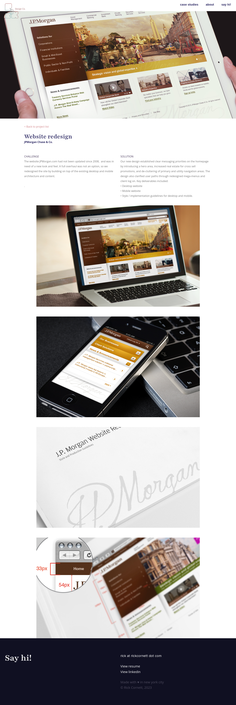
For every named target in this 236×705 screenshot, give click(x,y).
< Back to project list (36, 126)
